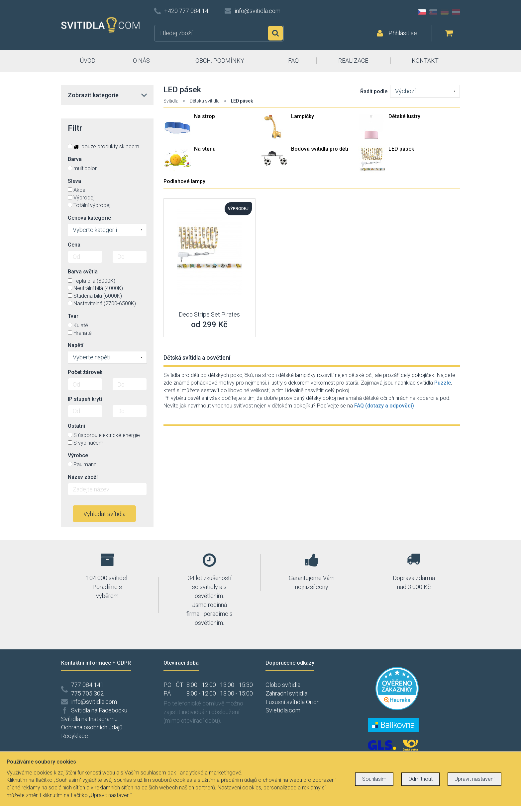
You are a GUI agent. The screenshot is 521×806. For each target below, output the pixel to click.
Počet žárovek (85, 372)
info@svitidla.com (257, 10)
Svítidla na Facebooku (99, 710)
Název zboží (83, 477)
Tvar (73, 316)
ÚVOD (87, 60)
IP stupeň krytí (85, 399)
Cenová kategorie (89, 218)
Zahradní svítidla (286, 693)
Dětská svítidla (205, 101)
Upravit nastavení (474, 779)
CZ (422, 12)
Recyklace (74, 735)
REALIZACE (353, 60)
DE (445, 12)
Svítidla (170, 101)
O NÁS (141, 60)
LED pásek (401, 149)
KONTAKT (425, 60)
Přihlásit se (402, 33)
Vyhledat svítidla (104, 513)
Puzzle (442, 383)
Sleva (74, 181)
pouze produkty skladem (103, 146)
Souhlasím (374, 779)
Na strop (204, 116)
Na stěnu (205, 149)
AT (456, 12)
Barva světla (83, 271)
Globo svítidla (282, 684)
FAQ (293, 60)
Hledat (275, 33)
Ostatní (76, 426)
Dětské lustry (404, 116)
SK (433, 12)
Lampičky (302, 116)
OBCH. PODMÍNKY (219, 60)
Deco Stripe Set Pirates (209, 314)
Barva (75, 159)
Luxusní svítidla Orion (292, 701)
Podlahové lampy (184, 181)
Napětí (75, 345)
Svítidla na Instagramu (89, 718)
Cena (74, 245)
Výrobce (78, 455)
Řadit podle (373, 91)
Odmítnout (420, 779)
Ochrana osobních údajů (92, 727)
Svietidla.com (282, 710)
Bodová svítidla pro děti (319, 149)
